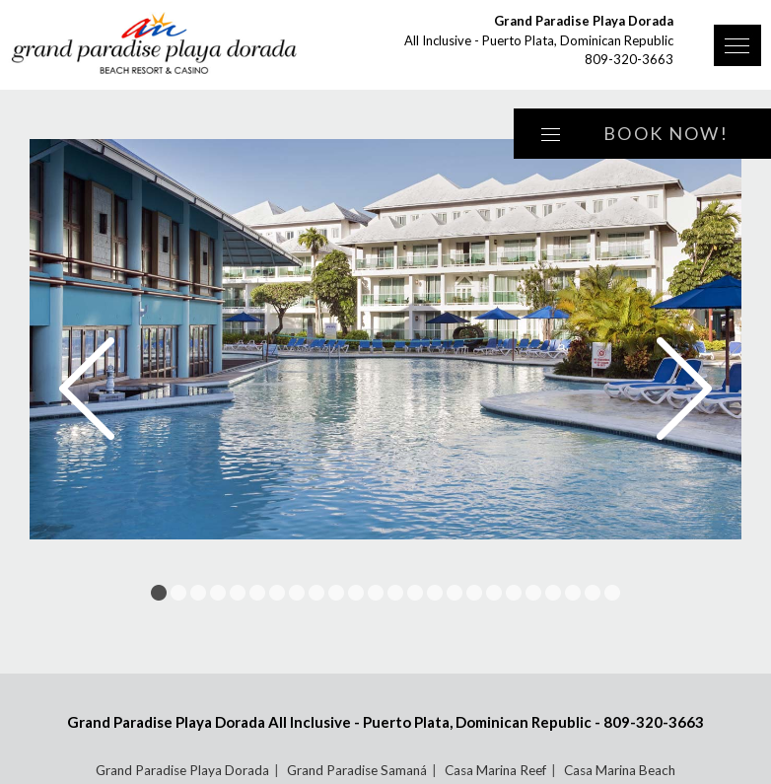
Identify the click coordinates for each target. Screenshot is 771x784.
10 (336, 593)
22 (573, 593)
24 (612, 593)
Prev (86, 388)
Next (684, 388)
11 (356, 593)
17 (474, 593)
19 (514, 593)
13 (395, 593)
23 (592, 593)
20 (533, 593)
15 (435, 593)
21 (553, 593)
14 (415, 593)
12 (376, 593)
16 (454, 593)
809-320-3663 (629, 59)
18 (494, 593)
